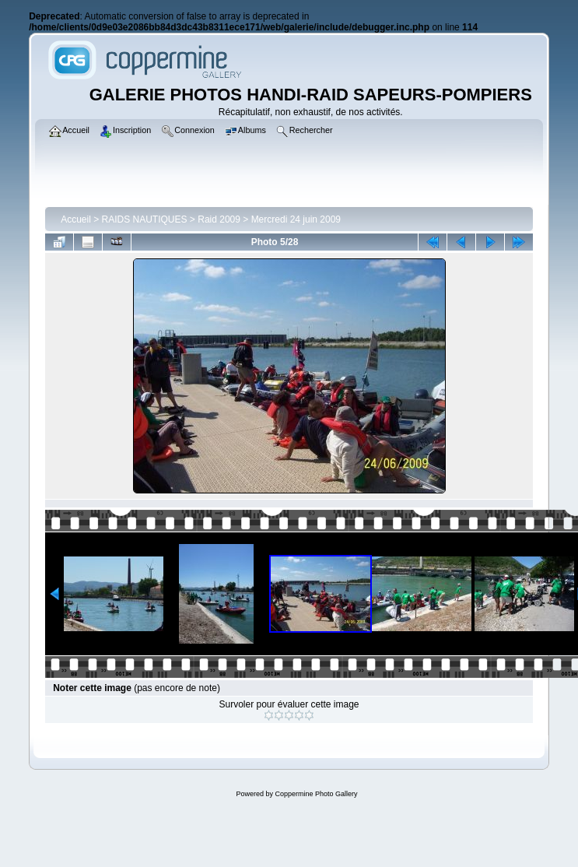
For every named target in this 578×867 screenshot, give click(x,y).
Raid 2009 (219, 219)
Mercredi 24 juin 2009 (296, 219)
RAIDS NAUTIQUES (144, 219)
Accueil (76, 219)
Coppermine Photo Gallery (316, 794)
